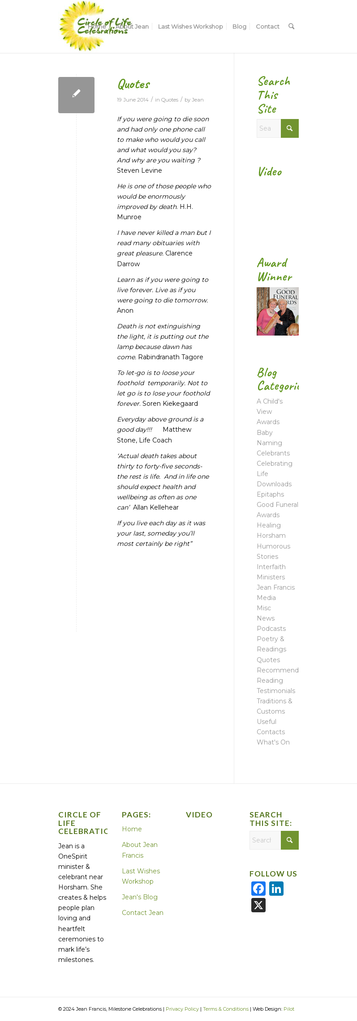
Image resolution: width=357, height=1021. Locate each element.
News (266, 618)
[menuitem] (97, 26)
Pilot (289, 1009)
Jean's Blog (140, 897)
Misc (264, 608)
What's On (273, 742)
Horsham (271, 536)
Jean (198, 100)
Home (132, 829)
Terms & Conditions (226, 1009)
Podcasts (271, 629)
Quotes (133, 83)
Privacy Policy (182, 1009)
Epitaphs (270, 494)
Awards (268, 422)
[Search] (291, 26)
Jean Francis (276, 587)
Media (266, 598)
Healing (269, 525)
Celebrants (273, 453)
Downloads (274, 484)
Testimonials (276, 691)
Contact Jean (142, 913)
